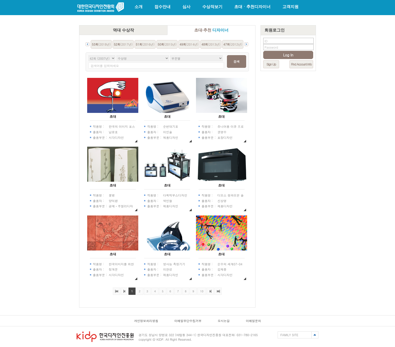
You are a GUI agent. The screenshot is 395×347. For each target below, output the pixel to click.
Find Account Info (301, 64)
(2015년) (167, 44)
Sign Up (271, 64)
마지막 (218, 291)
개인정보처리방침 (146, 321)
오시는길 (224, 321)
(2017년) (123, 44)
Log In (288, 54)
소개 (139, 7)
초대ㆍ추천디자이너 (252, 7)
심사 (186, 7)
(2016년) (145, 44)
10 (200, 290)
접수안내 (162, 7)
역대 (123, 30)
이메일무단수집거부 (188, 321)
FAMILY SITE (289, 335)
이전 (124, 291)
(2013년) (211, 44)
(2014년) (189, 44)
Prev (87, 44)
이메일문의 (253, 321)
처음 (116, 291)
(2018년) (101, 44)
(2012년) (232, 44)
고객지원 (290, 7)
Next (246, 44)
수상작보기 (212, 7)
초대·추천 (211, 30)
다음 (210, 291)
